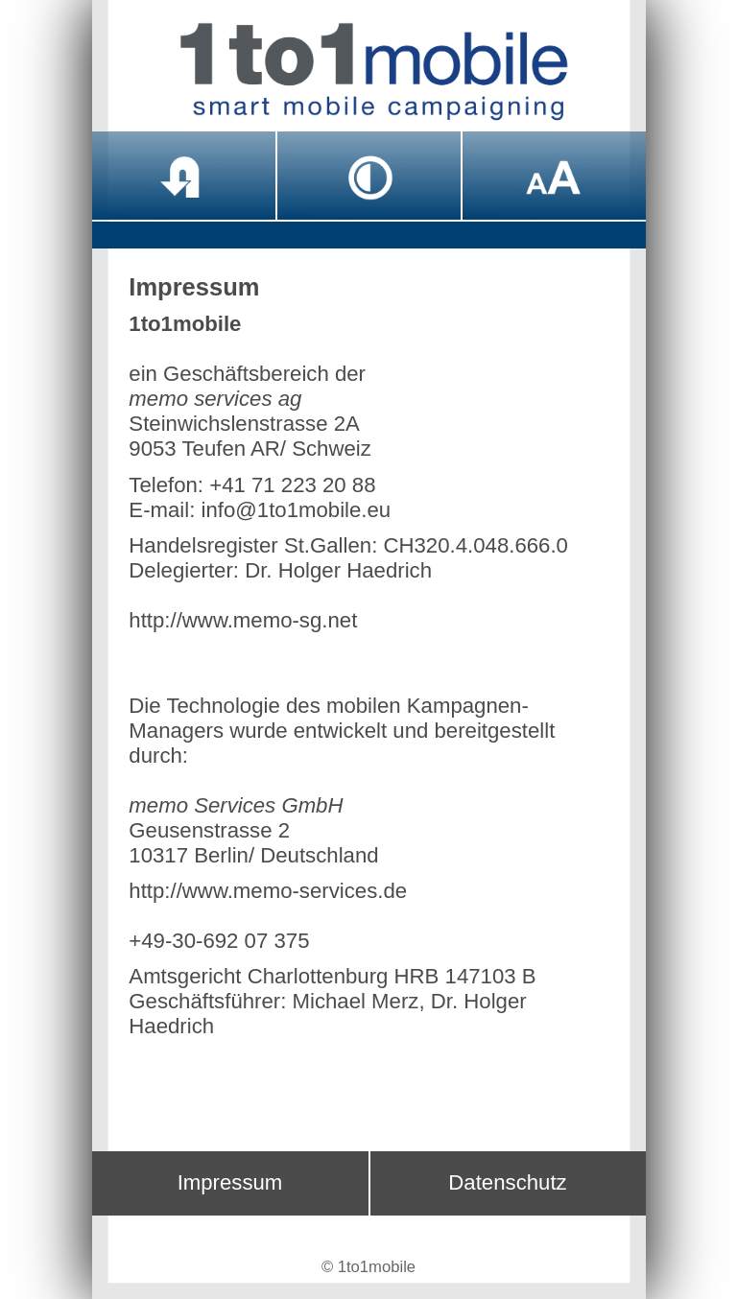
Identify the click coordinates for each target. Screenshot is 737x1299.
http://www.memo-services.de (268, 891)
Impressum (230, 1182)
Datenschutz (507, 1182)
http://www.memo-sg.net (243, 620)
